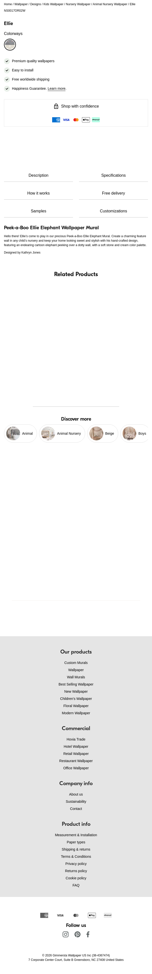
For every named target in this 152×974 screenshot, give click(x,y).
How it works (38, 193)
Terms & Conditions (76, 857)
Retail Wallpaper (76, 754)
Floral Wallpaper (75, 706)
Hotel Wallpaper (76, 746)
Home (8, 4)
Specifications (113, 175)
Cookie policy (76, 878)
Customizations (113, 211)
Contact (76, 809)
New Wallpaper (76, 691)
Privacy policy (76, 864)
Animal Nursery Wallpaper (110, 4)
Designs (35, 4)
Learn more (57, 88)
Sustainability (76, 801)
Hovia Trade (76, 739)
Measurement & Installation (76, 835)
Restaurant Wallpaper (76, 761)
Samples (38, 211)
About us (76, 794)
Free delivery (113, 193)
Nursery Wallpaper (78, 4)
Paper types (76, 842)
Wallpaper (21, 4)
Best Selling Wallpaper (76, 684)
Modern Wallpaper (76, 713)
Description (38, 175)
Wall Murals (76, 677)
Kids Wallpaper (53, 4)
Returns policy (76, 871)
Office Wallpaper (76, 768)
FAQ (76, 885)
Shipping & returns (76, 849)
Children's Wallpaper (76, 699)
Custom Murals (76, 663)
